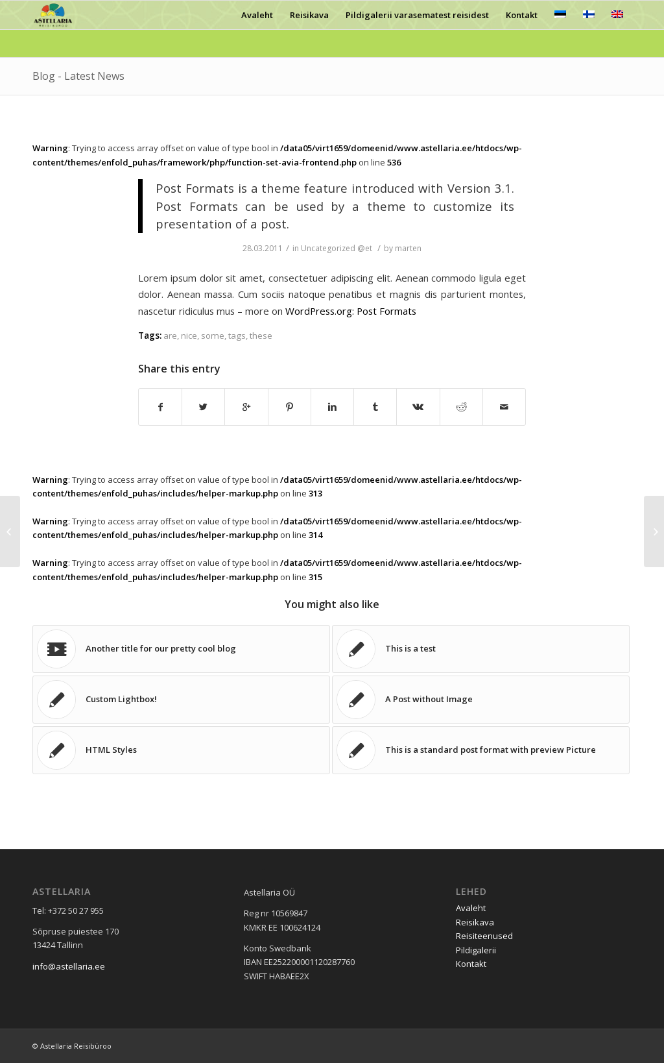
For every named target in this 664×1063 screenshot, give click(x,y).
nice (189, 335)
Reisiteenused (484, 936)
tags (237, 335)
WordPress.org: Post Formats (350, 310)
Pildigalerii (476, 950)
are (170, 335)
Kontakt (471, 964)
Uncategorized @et (336, 248)
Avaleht (471, 908)
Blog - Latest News (78, 76)
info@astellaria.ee (68, 966)
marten (408, 248)
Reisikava (475, 922)
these (261, 335)
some (212, 335)
